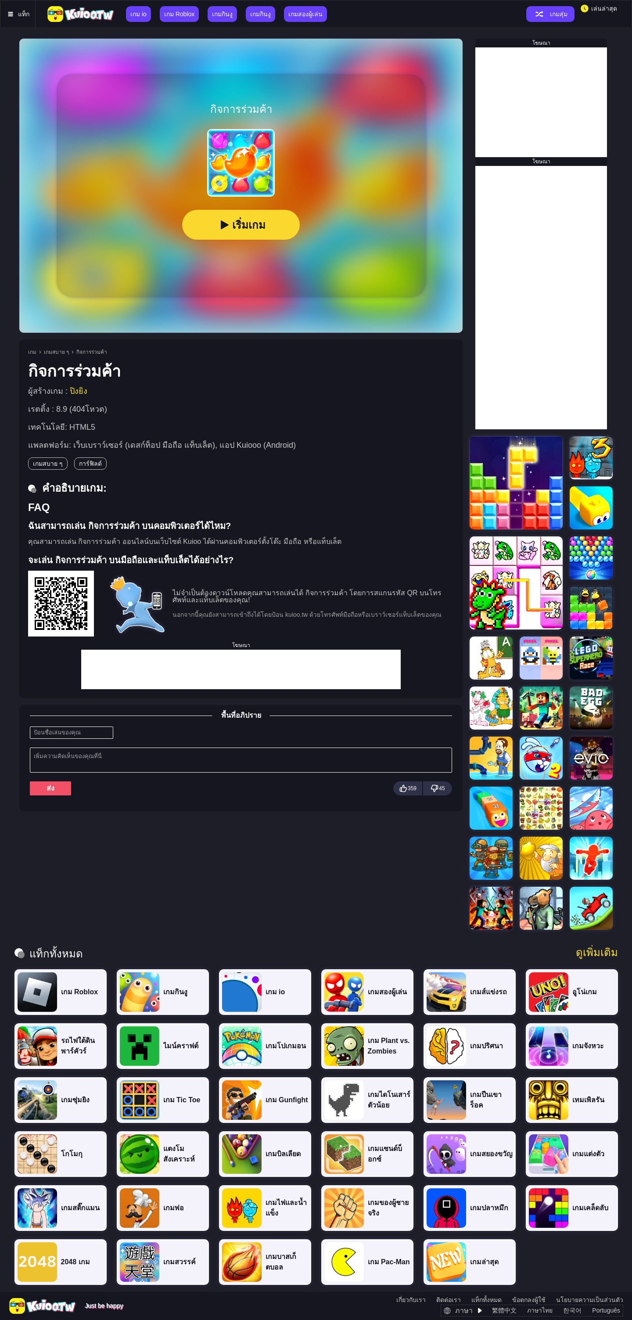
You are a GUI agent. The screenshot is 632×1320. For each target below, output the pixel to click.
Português (606, 1310)
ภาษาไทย (540, 1310)
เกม (32, 352)
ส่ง (50, 788)
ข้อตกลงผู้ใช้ (529, 1299)
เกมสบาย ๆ (56, 352)
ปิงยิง (78, 391)
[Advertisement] (241, 669)
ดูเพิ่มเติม (597, 952)
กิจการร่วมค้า (91, 352)
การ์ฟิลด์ (90, 463)
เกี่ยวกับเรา (411, 1299)
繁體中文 (504, 1310)
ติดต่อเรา (448, 1299)
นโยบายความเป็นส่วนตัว (589, 1299)
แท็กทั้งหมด (486, 1299)
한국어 (572, 1310)
